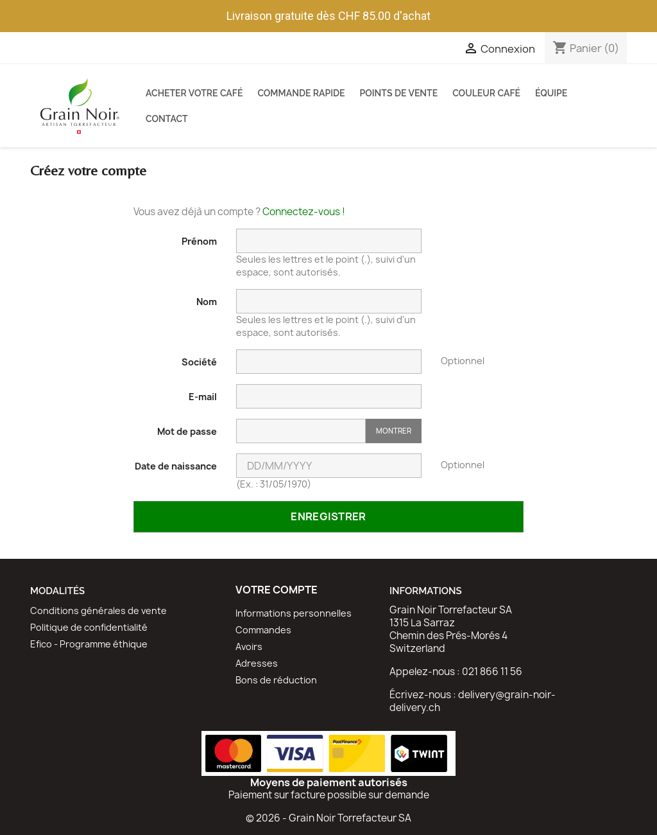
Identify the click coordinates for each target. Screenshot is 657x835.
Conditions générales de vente (98, 610)
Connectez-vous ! (303, 211)
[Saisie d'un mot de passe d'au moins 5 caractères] (301, 431)
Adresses (256, 663)
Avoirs (248, 646)
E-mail (203, 397)
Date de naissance (176, 466)
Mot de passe (187, 431)
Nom (206, 301)
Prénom (199, 241)
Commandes (263, 630)
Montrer (393, 430)
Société (199, 362)
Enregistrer (328, 516)
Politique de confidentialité (89, 627)
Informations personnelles (293, 613)
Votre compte (276, 590)
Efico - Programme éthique (89, 644)
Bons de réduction (276, 680)
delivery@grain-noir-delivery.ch (472, 701)
